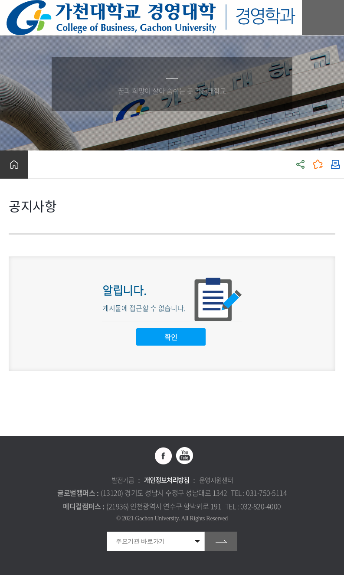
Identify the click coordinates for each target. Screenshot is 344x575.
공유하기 (300, 164)
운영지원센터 (216, 480)
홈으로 (14, 164)
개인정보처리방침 (166, 480)
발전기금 (122, 480)
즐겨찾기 (318, 164)
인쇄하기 (335, 164)
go (221, 541)
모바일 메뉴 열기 (333, 17)
